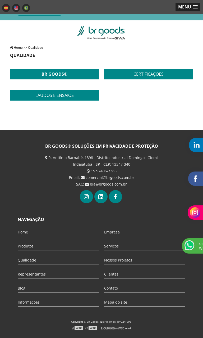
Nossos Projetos (118, 260)
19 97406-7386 (102, 170)
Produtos (26, 246)
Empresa (112, 232)
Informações (29, 302)
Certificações (148, 74)
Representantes (32, 274)
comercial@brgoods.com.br (110, 177)
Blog (21, 288)
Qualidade (27, 260)
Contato (111, 288)
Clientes (111, 274)
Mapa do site (115, 302)
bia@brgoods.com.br (108, 184)
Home (23, 232)
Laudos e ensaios (54, 95)
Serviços (111, 246)
